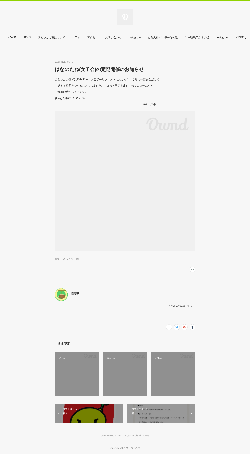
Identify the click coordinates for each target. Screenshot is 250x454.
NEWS (36, 37)
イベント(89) (74, 259)
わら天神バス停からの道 (172, 37)
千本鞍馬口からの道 (206, 37)
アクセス (101, 37)
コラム (85, 37)
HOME (21, 37)
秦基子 (75, 293)
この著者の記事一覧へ (182, 306)
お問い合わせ (122, 37)
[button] (21, 38)
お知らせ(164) (61, 259)
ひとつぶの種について (60, 37)
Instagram (144, 37)
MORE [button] (230, 37)
